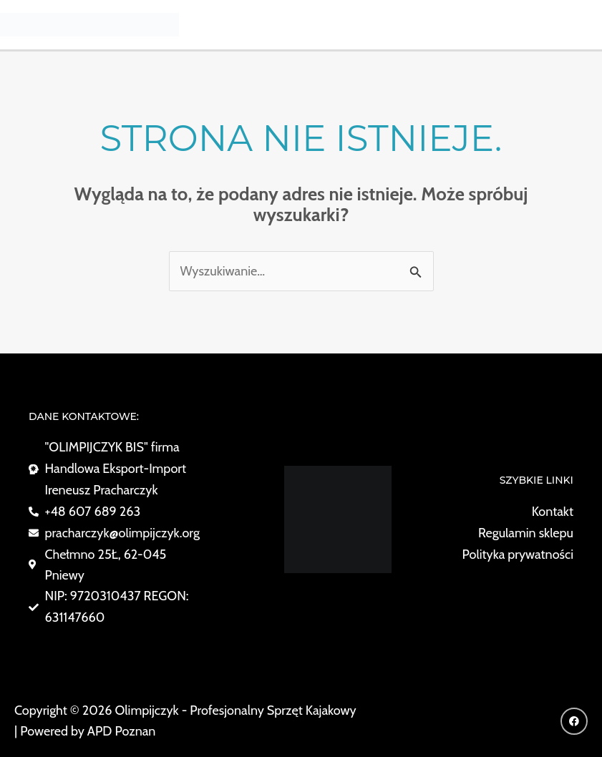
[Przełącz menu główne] (585, 24)
